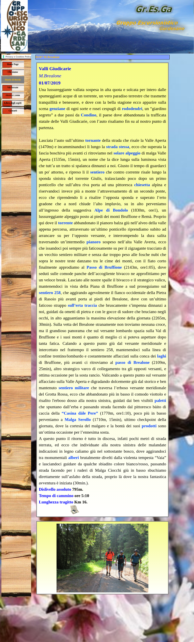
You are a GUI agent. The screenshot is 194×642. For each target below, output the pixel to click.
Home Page (12, 64)
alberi (73, 457)
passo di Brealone (132, 362)
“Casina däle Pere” (80, 413)
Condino (88, 115)
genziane (57, 108)
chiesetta (142, 184)
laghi (161, 356)
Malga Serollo (78, 419)
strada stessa (117, 146)
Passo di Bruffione (104, 267)
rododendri (132, 108)
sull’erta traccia (82, 305)
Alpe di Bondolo (111, 210)
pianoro (93, 242)
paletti (160, 400)
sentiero (97, 172)
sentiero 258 (50, 292)
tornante (93, 140)
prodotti (149, 426)
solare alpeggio (126, 153)
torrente (65, 222)
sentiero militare (74, 387)
